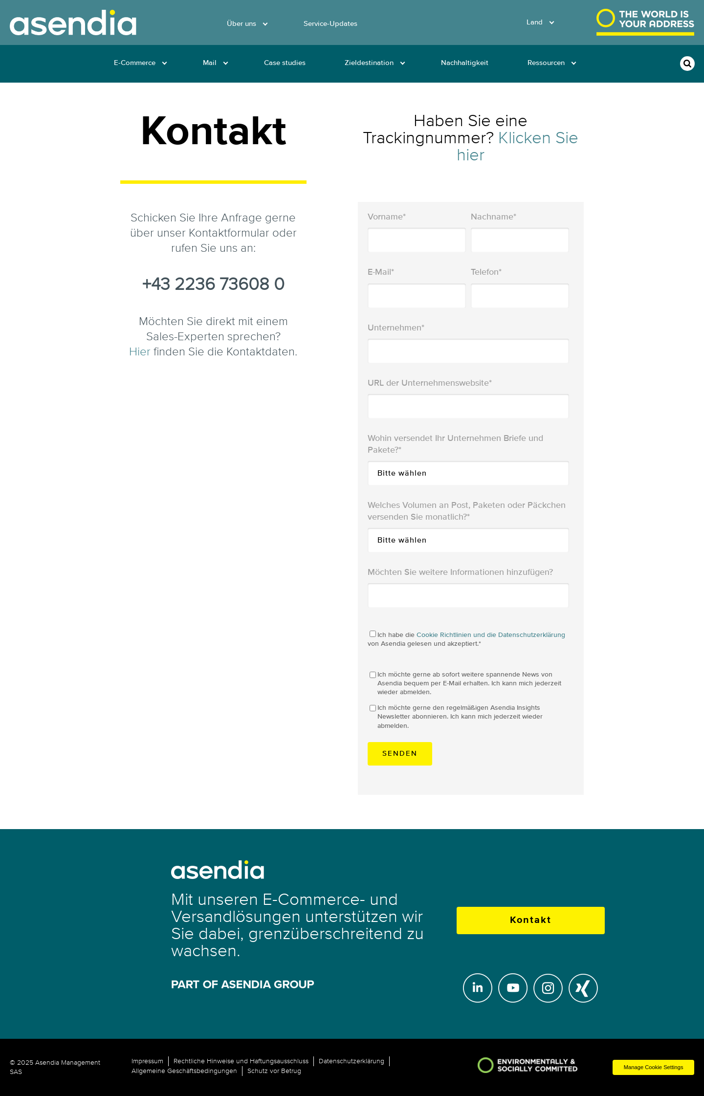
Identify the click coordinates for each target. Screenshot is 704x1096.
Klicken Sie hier (517, 146)
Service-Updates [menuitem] (330, 23)
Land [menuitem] (535, 22)
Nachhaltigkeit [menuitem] (464, 62)
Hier (140, 352)
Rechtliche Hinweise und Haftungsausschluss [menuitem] (241, 1061)
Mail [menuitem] (210, 62)
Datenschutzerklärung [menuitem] (351, 1061)
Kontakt (530, 920)
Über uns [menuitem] (241, 23)
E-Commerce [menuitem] (134, 62)
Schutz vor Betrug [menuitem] (274, 1071)
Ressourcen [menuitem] (546, 62)
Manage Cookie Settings (653, 1067)
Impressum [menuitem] (147, 1061)
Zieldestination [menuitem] (369, 62)
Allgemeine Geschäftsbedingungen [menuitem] (184, 1071)
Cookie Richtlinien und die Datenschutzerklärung (491, 635)
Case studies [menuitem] (285, 62)
